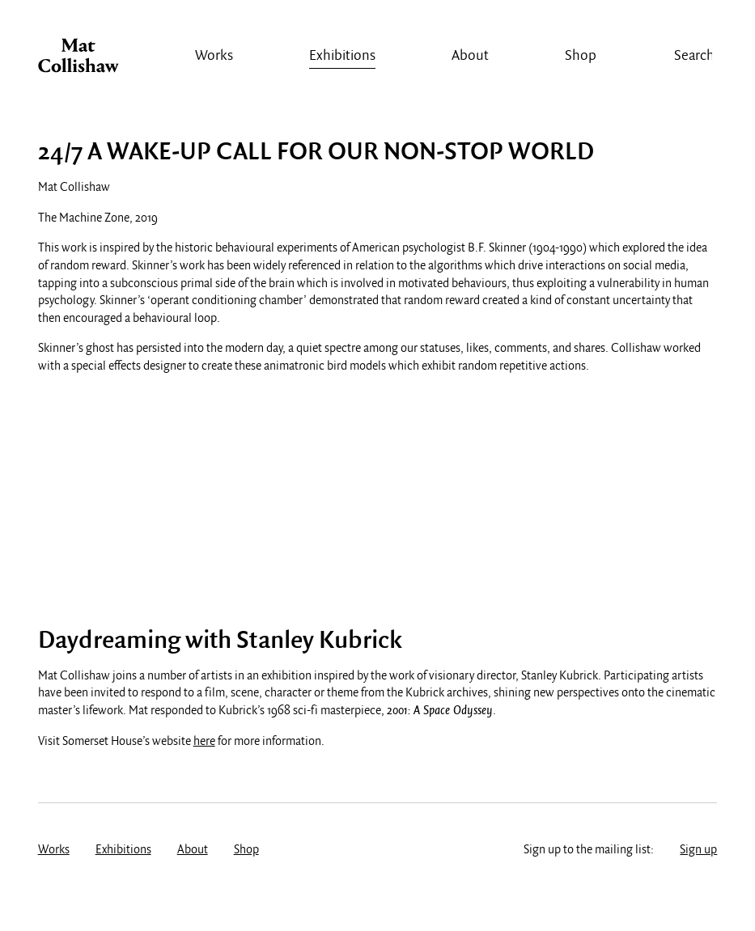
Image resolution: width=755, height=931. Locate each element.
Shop (580, 56)
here (204, 741)
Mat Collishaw (78, 60)
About (470, 56)
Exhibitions (342, 56)
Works (214, 56)
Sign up (698, 850)
